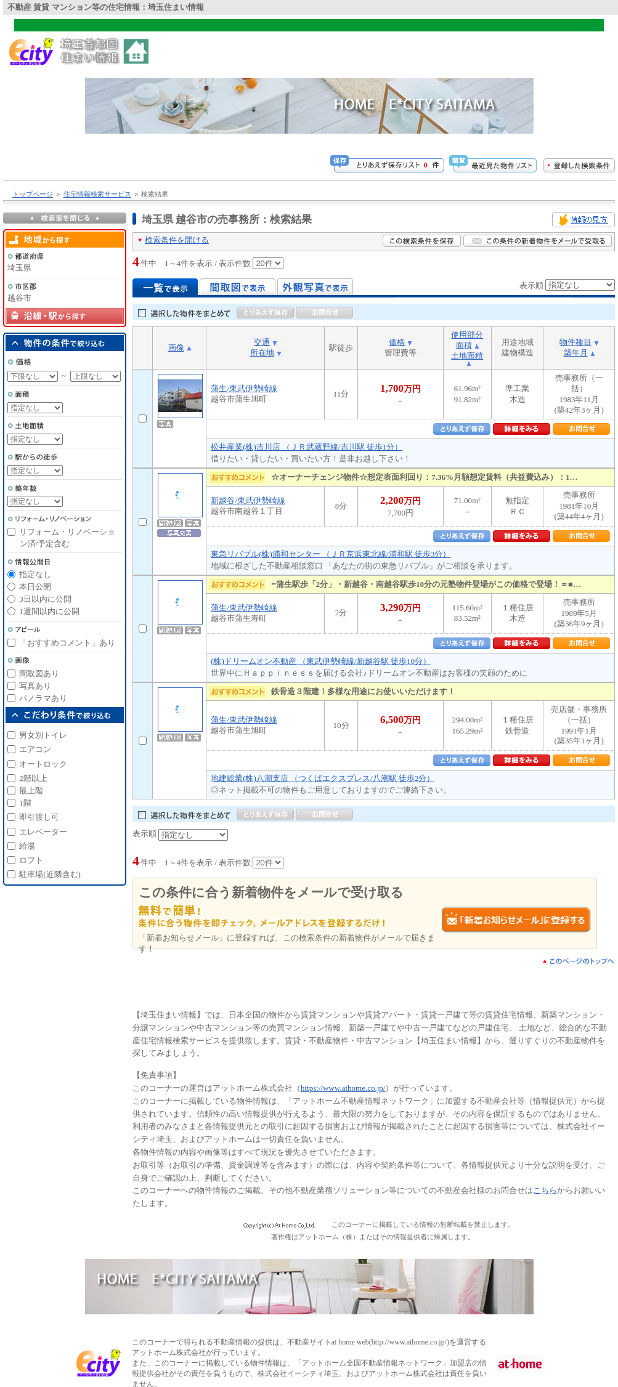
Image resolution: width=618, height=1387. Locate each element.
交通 (262, 342)
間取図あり (39, 673)
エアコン (35, 749)
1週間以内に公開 (49, 611)
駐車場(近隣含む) (50, 874)
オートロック (43, 764)
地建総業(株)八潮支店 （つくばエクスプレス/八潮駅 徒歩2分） (322, 778)
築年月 (576, 352)
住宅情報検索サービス (97, 194)
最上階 (31, 790)
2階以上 (33, 778)
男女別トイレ (43, 735)
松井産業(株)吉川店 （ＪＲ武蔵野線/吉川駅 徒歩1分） (306, 446)
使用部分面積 (467, 340)
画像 (176, 347)
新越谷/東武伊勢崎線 (248, 500)
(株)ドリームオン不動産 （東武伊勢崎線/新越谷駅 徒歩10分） (321, 661)
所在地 (262, 352)
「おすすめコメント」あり (67, 642)
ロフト (31, 860)
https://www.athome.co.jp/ (343, 1088)
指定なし (35, 574)
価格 (397, 342)
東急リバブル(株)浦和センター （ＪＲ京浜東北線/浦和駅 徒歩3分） (330, 554)
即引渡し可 (39, 817)
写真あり (35, 685)
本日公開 (35, 586)
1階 (25, 802)
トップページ (32, 194)
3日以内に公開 (45, 599)
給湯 (27, 846)
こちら (545, 1190)
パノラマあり (43, 698)
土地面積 (467, 355)
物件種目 (575, 342)
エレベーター (43, 831)
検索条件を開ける (177, 240)
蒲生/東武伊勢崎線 (244, 388)
